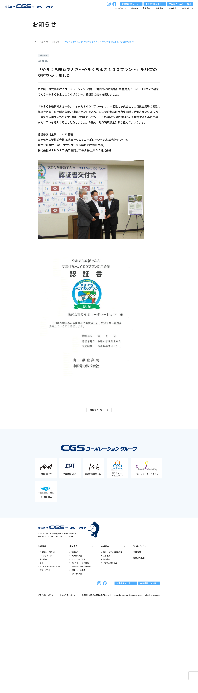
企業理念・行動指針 (46, 552)
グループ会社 (44, 570)
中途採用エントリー (155, 4)
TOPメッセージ (45, 555)
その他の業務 (76, 573)
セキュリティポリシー (68, 595)
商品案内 (105, 546)
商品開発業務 (76, 555)
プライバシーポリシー (46, 595)
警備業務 (74, 552)
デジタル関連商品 (109, 563)
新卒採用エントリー (131, 4)
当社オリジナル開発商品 (111, 552)
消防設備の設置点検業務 (80, 566)
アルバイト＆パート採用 (180, 4)
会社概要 (42, 559)
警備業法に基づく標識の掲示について (96, 595)
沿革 (40, 563)
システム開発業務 (77, 559)
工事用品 (105, 555)
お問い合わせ (187, 8)
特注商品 (105, 559)
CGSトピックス (120, 8)
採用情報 (134, 8)
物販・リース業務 (77, 570)
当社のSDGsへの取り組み (49, 566)
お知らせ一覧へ (99, 409)
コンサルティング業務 (79, 563)
